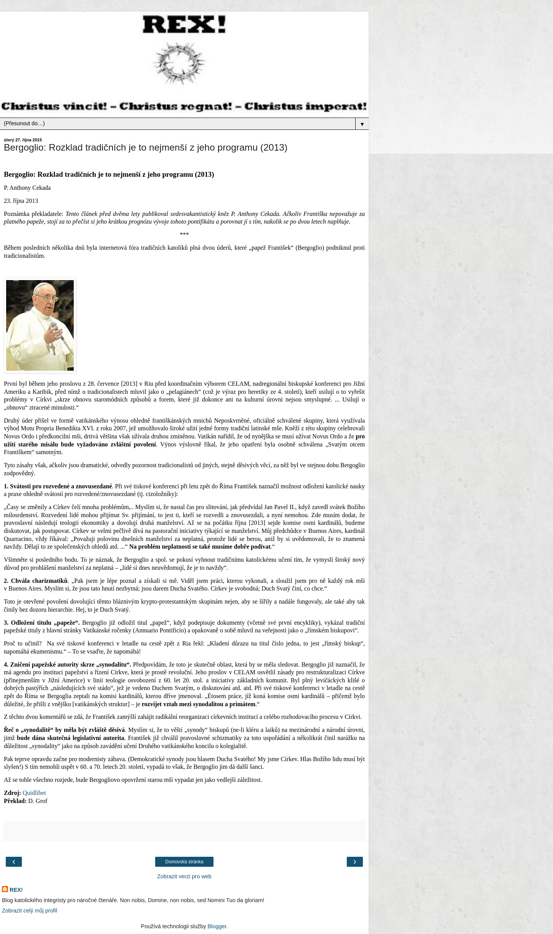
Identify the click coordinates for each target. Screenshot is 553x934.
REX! (16, 890)
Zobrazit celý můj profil (29, 910)
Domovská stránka (184, 861)
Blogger (216, 926)
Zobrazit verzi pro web (184, 876)
